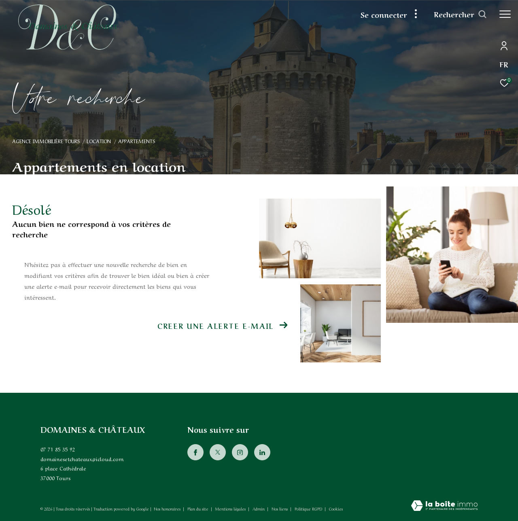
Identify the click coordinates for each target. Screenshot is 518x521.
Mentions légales (231, 508)
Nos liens (280, 508)
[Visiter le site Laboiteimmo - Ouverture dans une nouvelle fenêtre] (444, 506)
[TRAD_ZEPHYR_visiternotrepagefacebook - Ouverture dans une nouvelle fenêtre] (195, 452)
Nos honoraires (167, 508)
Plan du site (198, 508)
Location (99, 140)
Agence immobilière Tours (46, 140)
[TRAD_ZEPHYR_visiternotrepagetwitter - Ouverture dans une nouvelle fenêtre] (218, 452)
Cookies (336, 508)
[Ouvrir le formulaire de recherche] (460, 14)
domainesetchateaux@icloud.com (82, 458)
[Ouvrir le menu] (505, 14)
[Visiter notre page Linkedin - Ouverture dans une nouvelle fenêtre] (262, 452)
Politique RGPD (308, 508)
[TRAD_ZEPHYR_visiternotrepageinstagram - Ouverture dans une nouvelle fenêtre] (240, 452)
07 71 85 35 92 (57, 449)
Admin (259, 508)
